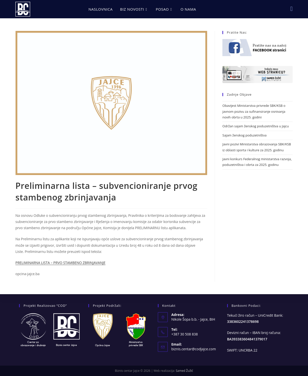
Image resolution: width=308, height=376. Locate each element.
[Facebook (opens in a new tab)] (291, 8)
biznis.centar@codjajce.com (193, 349)
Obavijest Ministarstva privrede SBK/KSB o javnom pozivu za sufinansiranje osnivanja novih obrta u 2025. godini (253, 111)
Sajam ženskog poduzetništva (244, 135)
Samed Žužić (184, 371)
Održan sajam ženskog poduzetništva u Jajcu (255, 126)
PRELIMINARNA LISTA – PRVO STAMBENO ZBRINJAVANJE (60, 262)
